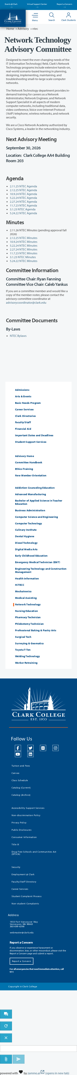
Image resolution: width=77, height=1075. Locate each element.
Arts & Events (23, 396)
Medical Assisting (26, 598)
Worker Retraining (26, 662)
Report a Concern (64, 5)
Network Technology (28, 604)
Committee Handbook (28, 462)
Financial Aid (23, 428)
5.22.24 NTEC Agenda (23, 198)
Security (16, 867)
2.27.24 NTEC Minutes (23, 249)
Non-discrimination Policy (26, 815)
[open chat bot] (6, 1014)
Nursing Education (26, 611)
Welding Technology (27, 656)
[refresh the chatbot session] (6, 1025)
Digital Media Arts (26, 549)
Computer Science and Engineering (36, 517)
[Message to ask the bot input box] (38, 1048)
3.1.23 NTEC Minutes (23, 257)
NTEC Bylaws (18, 336)
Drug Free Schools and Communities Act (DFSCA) (34, 852)
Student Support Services (30, 442)
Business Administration (30, 510)
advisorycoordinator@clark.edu (26, 302)
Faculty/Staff (23, 422)
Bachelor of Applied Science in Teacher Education (38, 502)
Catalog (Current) (21, 787)
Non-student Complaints (25, 903)
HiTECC (19, 585)
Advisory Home (24, 456)
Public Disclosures (22, 829)
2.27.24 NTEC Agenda (23, 201)
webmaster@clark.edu (22, 932)
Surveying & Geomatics (29, 643)
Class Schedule (20, 780)
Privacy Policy (19, 822)
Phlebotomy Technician (29, 623)
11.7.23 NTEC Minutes (23, 253)
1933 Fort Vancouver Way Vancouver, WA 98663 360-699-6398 (24, 924)
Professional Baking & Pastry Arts (35, 630)
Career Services (24, 409)
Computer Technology (28, 523)
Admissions (22, 390)
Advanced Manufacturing (30, 494)
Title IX (15, 844)
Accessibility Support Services (28, 807)
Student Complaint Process (26, 896)
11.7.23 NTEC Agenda (23, 205)
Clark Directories (25, 416)
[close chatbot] (6, 1037)
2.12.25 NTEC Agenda (23, 190)
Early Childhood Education (31, 555)
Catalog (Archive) (21, 794)
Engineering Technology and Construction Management (41, 570)
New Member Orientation (31, 475)
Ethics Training (24, 469)
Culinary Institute (25, 529)
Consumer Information (24, 837)
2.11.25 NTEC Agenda (23, 186)
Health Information (27, 578)
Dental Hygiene (24, 536)
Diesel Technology (26, 543)
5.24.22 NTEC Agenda (23, 213)
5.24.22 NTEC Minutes (23, 261)
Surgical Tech (23, 637)
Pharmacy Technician (28, 617)
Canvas (15, 773)
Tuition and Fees (21, 765)
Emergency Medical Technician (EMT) (37, 562)
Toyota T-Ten (23, 649)
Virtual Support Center (37, 5)
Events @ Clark (11, 5)
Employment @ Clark (23, 874)
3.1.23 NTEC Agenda (23, 209)
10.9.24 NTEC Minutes (23, 242)
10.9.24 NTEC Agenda (23, 194)
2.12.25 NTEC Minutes (24, 238)
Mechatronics (23, 591)
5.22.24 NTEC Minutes (24, 245)
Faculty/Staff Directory (24, 881)
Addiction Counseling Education (35, 487)
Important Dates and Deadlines (34, 435)
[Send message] (19, 1059)
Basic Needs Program (28, 403)
